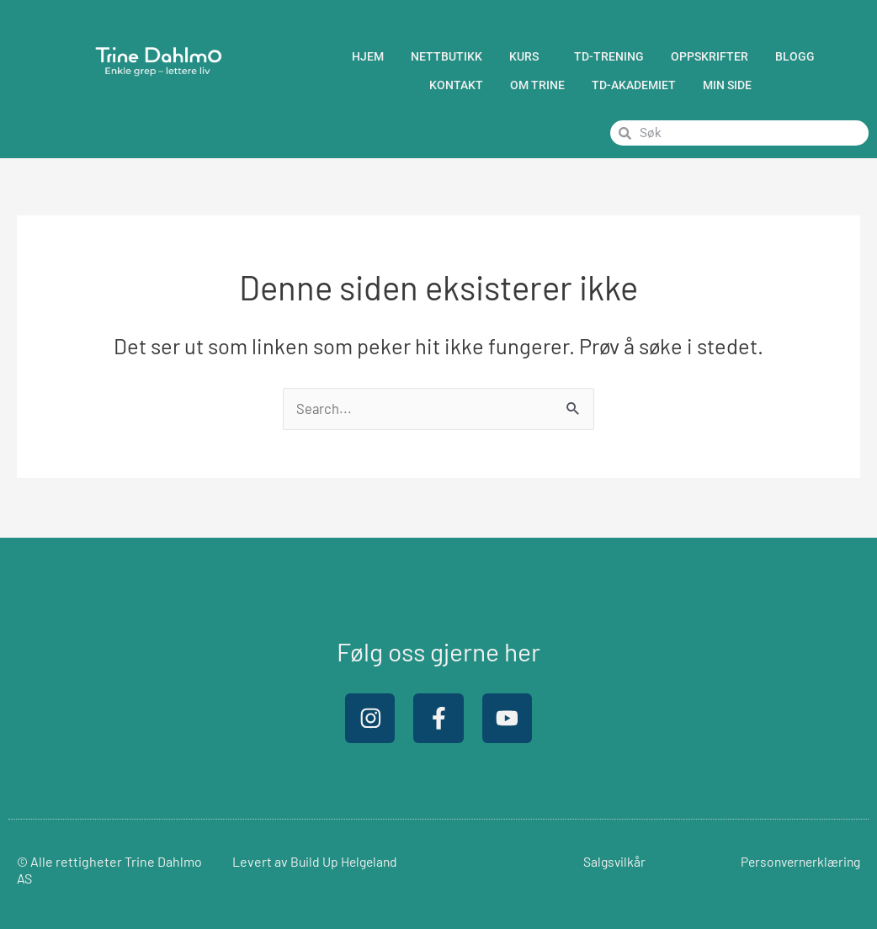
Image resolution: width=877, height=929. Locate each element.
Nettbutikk (446, 56)
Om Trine (537, 85)
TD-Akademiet (634, 85)
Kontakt (456, 85)
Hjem (368, 56)
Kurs (528, 56)
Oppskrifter (709, 56)
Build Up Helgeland (345, 861)
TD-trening (609, 56)
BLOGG (799, 56)
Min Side (727, 85)
